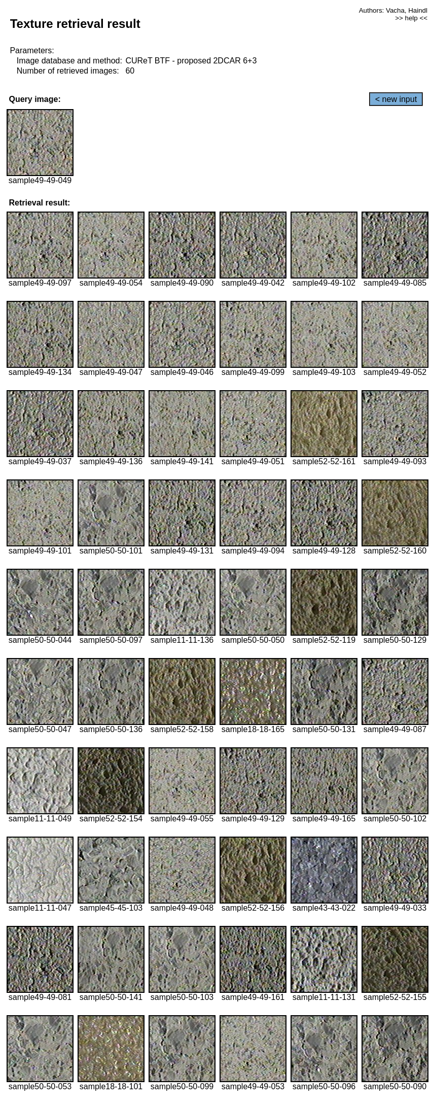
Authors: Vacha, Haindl (393, 10)
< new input (396, 99)
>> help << (411, 18)
